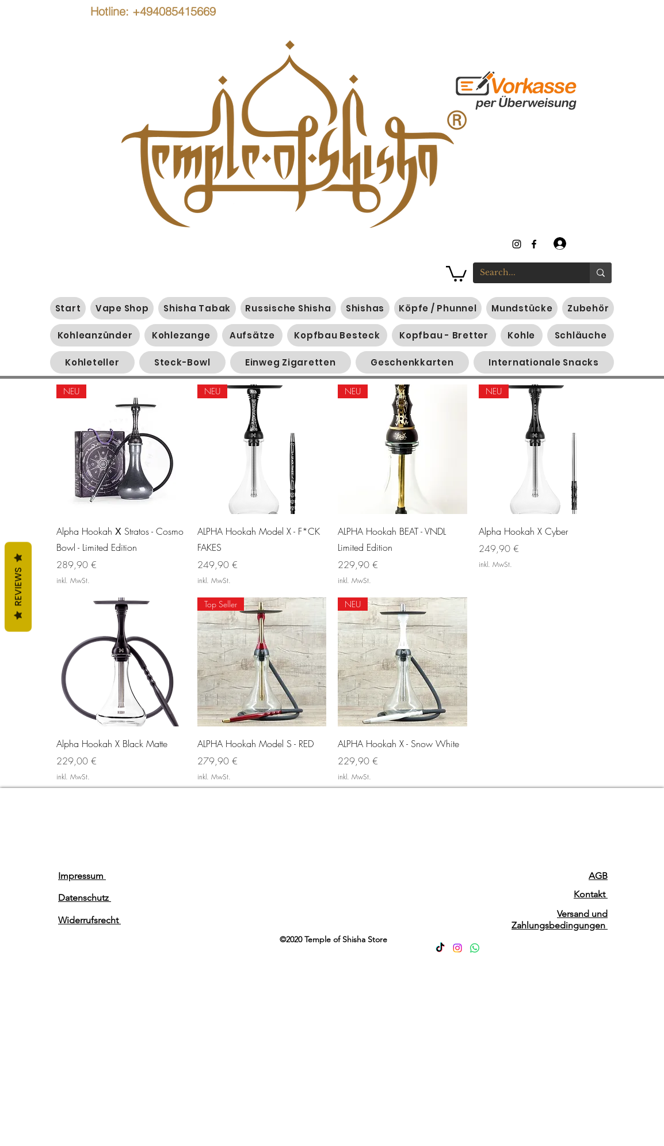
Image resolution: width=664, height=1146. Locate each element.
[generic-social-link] (534, 244)
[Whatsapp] (474, 948)
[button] (456, 272)
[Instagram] (457, 948)
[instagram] (516, 244)
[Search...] (523, 272)
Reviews (18, 586)
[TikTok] (440, 948)
